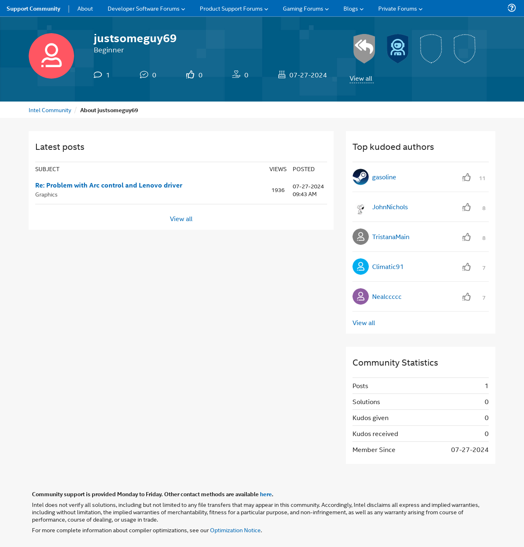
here (266, 493)
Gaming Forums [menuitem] (303, 8)
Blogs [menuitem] (350, 8)
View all (361, 78)
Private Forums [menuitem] (397, 8)
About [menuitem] (85, 8)
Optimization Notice (235, 529)
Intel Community (50, 109)
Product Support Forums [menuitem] (231, 8)
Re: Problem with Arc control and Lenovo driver (108, 185)
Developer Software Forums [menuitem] (144, 8)
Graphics (46, 194)
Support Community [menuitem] (33, 8)
